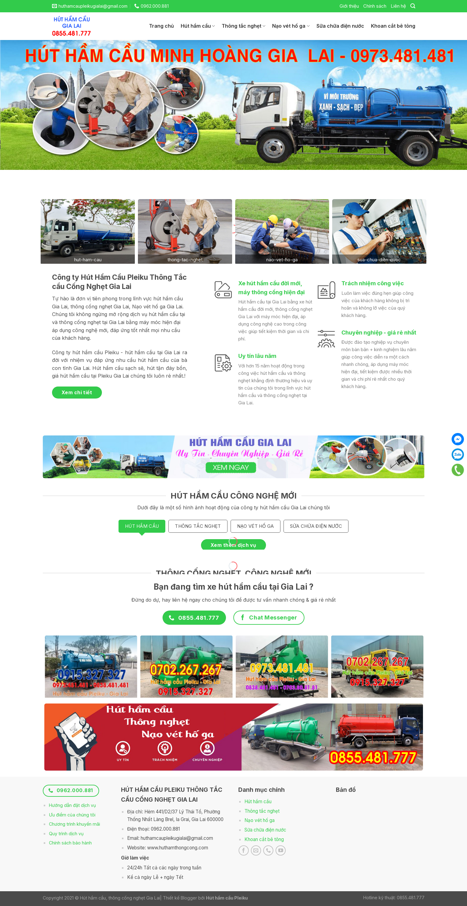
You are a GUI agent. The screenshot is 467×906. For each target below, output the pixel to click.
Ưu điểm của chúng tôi (72, 814)
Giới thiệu (349, 6)
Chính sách (374, 6)
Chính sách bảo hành (70, 842)
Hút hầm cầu (198, 26)
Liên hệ (398, 6)
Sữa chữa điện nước (340, 26)
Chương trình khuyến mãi (74, 824)
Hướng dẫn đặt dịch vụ (72, 805)
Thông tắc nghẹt (243, 26)
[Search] (412, 6)
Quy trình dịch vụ (66, 833)
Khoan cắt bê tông (393, 26)
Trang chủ (161, 26)
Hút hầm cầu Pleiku (227, 897)
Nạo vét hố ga (290, 26)
